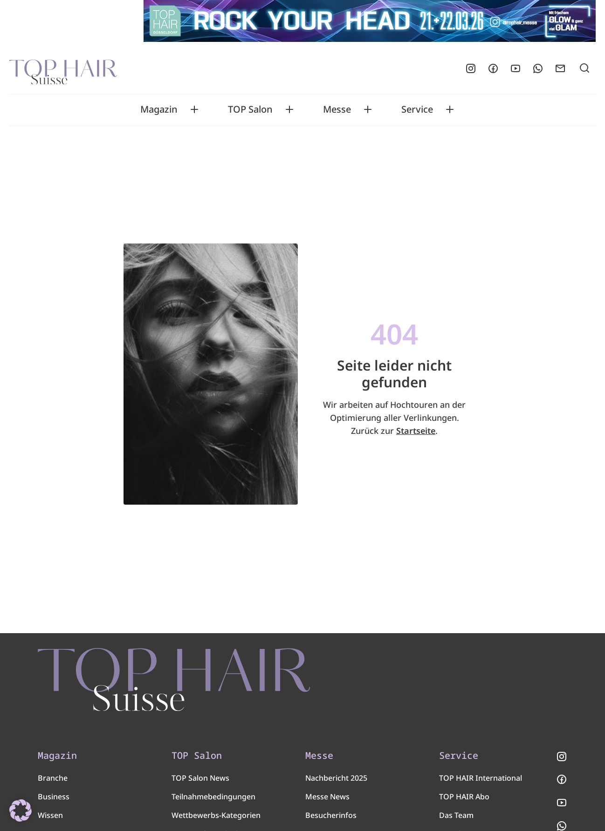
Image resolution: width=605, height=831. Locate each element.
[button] (20, 810)
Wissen (50, 815)
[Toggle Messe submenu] (368, 109)
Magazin (159, 109)
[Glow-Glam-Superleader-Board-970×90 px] (370, 21)
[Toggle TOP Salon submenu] (289, 109)
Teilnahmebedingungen (213, 796)
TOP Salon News (200, 778)
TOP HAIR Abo (464, 796)
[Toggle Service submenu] (450, 109)
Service (417, 109)
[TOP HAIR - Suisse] (174, 679)
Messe (337, 109)
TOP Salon (250, 109)
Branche (53, 778)
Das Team (456, 815)
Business (53, 796)
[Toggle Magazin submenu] (194, 109)
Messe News (327, 796)
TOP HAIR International (480, 778)
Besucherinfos (331, 815)
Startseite (415, 430)
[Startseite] (63, 68)
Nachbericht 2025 (336, 778)
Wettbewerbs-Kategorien (216, 815)
